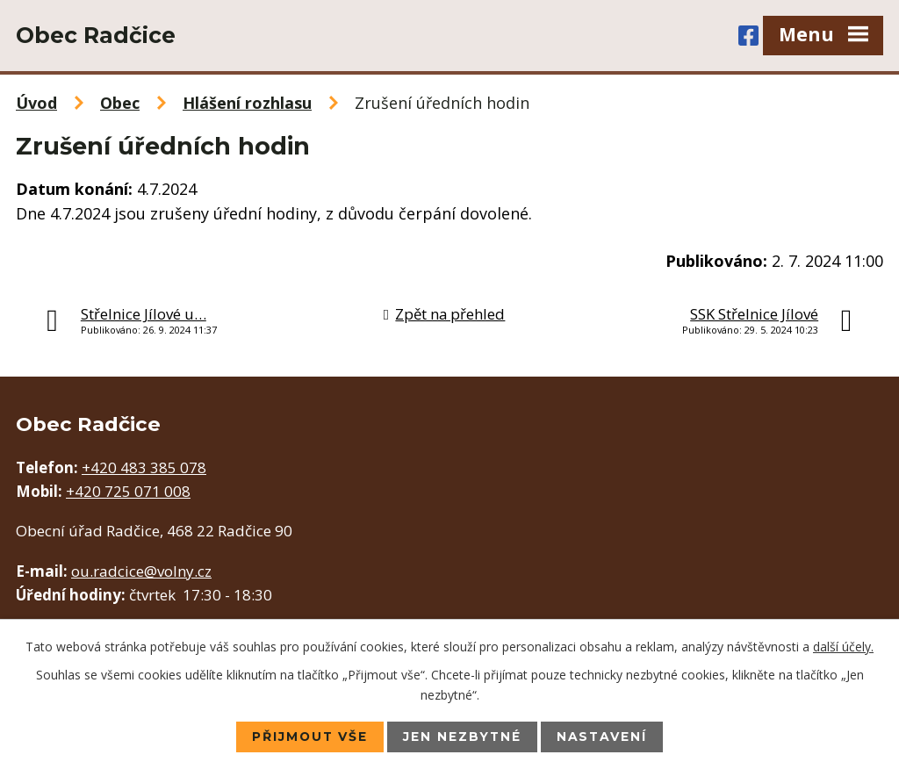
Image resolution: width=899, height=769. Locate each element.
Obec (120, 102)
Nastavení (603, 736)
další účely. (843, 645)
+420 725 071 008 (128, 491)
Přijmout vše (308, 736)
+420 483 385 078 (144, 467)
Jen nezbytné (462, 736)
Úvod (36, 102)
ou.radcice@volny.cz (141, 571)
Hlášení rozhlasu (247, 102)
